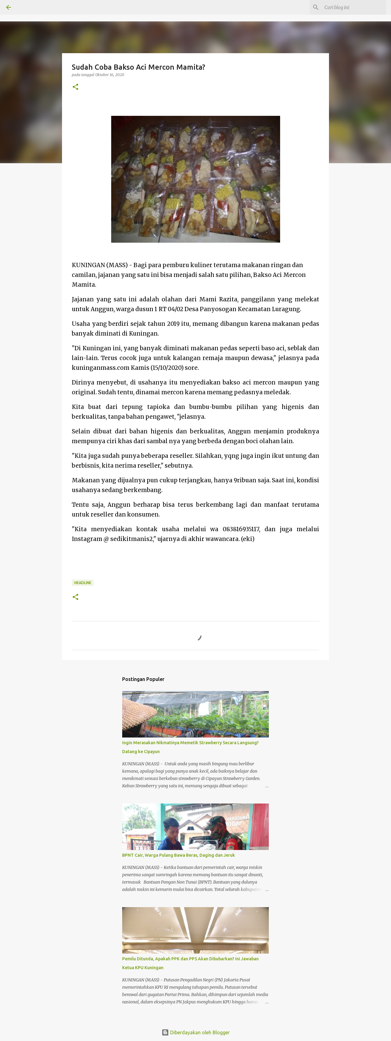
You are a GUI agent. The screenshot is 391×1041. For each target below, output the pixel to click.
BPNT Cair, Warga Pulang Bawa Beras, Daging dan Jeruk (178, 855)
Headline (82, 583)
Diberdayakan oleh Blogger (196, 1032)
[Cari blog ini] (354, 7)
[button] (75, 87)
